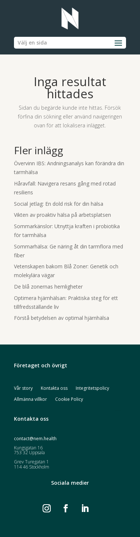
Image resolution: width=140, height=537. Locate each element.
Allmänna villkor (30, 399)
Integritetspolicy (92, 388)
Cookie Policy (69, 399)
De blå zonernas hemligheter (48, 286)
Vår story (23, 388)
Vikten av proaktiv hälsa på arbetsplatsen (62, 214)
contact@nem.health (35, 438)
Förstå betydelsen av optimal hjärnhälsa (61, 317)
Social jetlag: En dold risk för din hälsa (58, 203)
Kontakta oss (54, 388)
